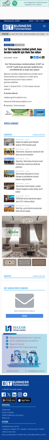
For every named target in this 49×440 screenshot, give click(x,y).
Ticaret (7, 40)
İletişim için (6, 418)
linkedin (14, 394)
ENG (31, 21)
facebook (4, 394)
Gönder (24, 315)
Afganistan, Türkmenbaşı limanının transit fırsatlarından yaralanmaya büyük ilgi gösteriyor (29, 164)
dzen (24, 394)
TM (37, 21)
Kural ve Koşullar (8, 412)
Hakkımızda (6, 410)
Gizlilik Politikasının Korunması (12, 415)
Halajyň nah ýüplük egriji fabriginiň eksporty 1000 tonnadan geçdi (27, 143)
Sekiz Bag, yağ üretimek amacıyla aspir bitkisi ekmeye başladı (29, 209)
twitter (9, 394)
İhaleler (7, 276)
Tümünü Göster (38, 134)
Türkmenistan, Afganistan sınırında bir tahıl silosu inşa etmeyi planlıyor (30, 153)
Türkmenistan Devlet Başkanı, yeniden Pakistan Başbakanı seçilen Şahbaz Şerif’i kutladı (29, 189)
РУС (42, 21)
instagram (19, 394)
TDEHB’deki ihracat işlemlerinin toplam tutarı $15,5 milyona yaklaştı (28, 200)
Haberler (8, 134)
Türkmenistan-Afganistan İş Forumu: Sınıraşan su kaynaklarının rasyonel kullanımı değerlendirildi (27, 176)
